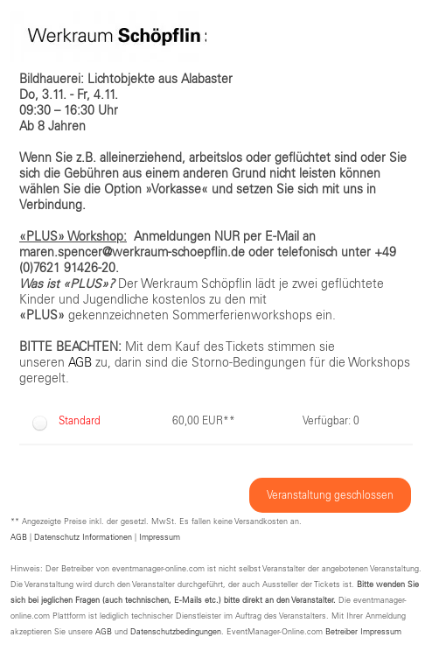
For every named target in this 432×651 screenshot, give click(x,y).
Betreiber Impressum (363, 632)
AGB (18, 538)
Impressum (159, 538)
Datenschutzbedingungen (175, 632)
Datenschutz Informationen (83, 538)
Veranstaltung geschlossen (330, 495)
